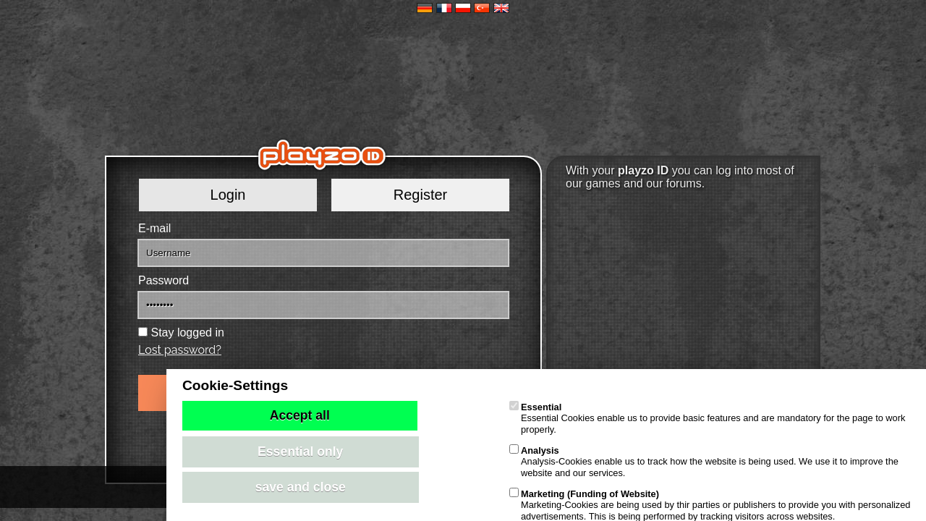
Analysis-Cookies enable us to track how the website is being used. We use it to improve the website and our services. (704, 461)
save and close (300, 487)
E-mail (154, 228)
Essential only (300, 451)
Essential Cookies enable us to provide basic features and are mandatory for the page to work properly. (707, 418)
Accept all (300, 415)
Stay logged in (187, 332)
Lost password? (179, 350)
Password (163, 280)
